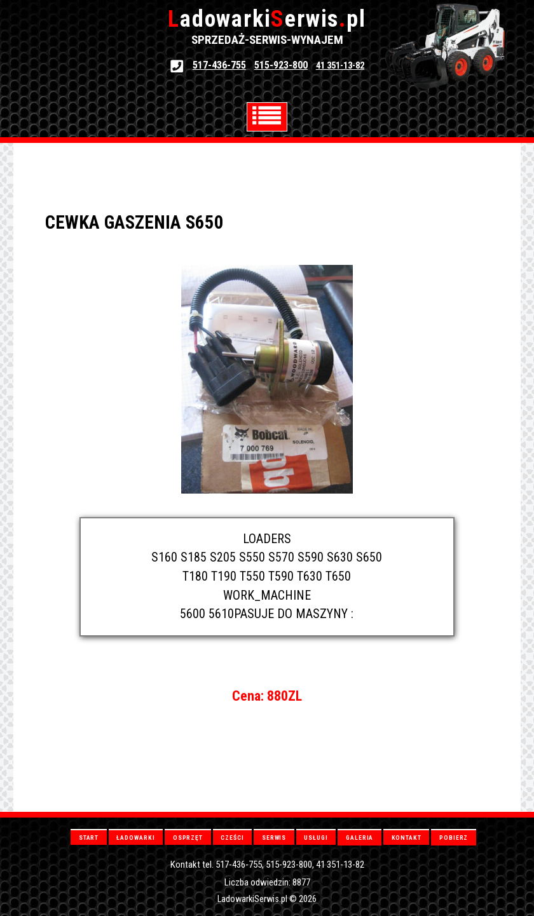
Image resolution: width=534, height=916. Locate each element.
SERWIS (274, 837)
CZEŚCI (232, 837)
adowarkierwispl (267, 19)
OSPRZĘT (188, 837)
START (89, 837)
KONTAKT (406, 837)
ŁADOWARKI (135, 837)
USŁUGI (315, 837)
